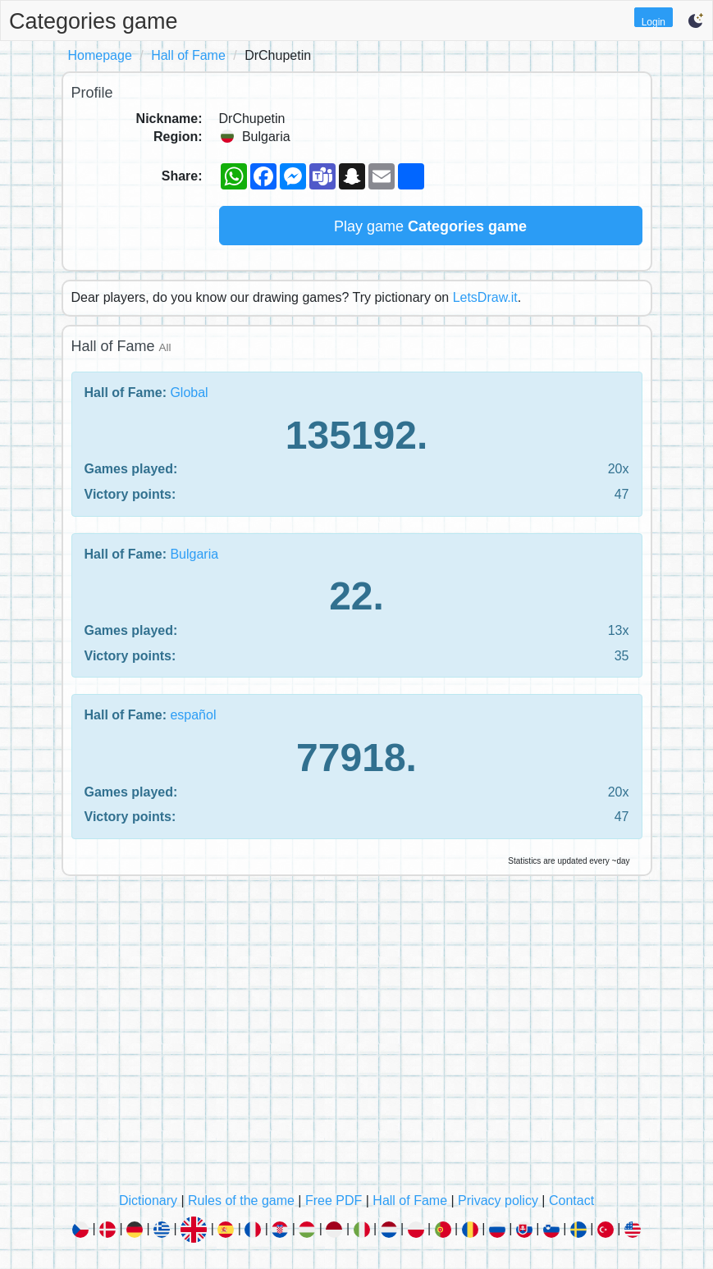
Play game (430, 226)
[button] (695, 20)
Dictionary (148, 1200)
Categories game (93, 21)
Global (189, 392)
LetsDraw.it (485, 297)
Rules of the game (241, 1200)
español (193, 715)
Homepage (100, 55)
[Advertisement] (357, 1038)
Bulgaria (194, 554)
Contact (571, 1200)
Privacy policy (498, 1200)
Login (653, 21)
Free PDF (333, 1200)
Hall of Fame (188, 55)
